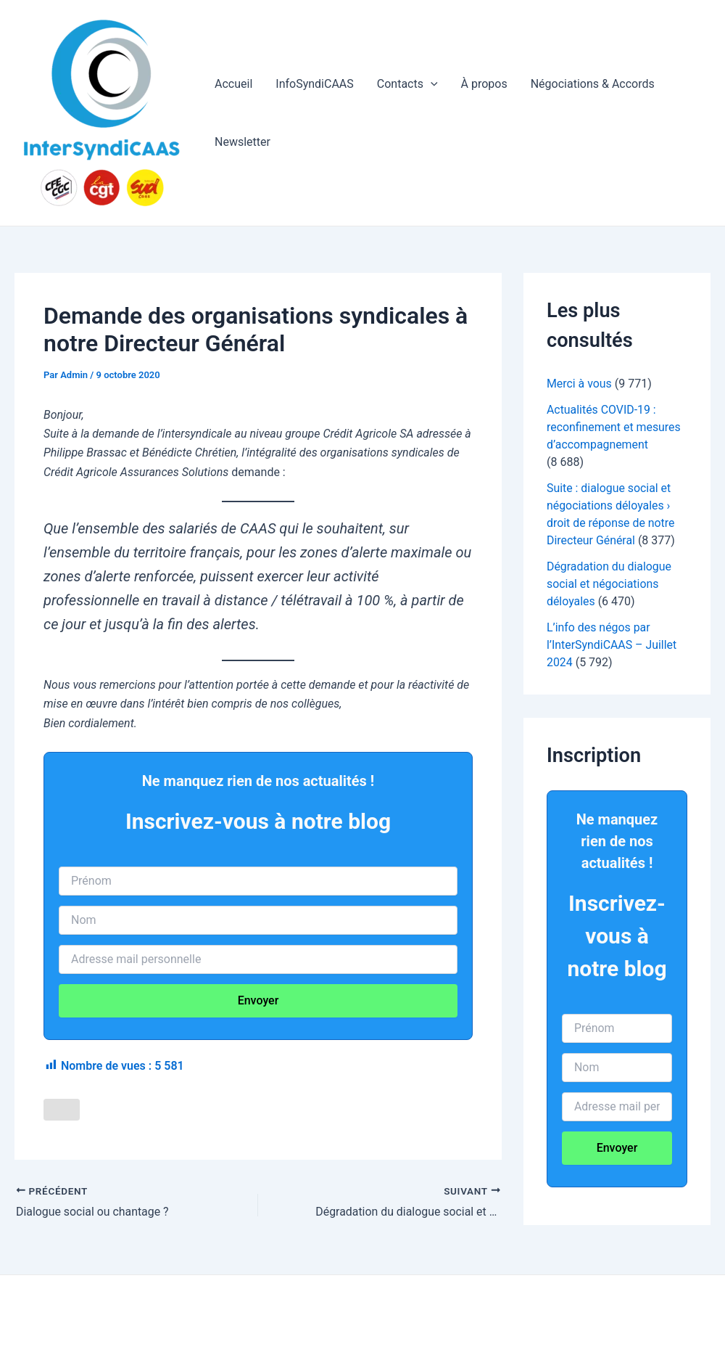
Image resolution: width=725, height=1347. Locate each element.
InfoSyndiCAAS (314, 84)
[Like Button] (62, 1110)
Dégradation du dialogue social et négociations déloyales (609, 584)
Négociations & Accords (593, 84)
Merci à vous (579, 383)
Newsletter (242, 142)
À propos (484, 84)
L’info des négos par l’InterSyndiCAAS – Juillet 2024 (612, 645)
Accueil (233, 84)
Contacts (407, 84)
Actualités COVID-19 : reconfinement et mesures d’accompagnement (614, 427)
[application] (430, 84)
